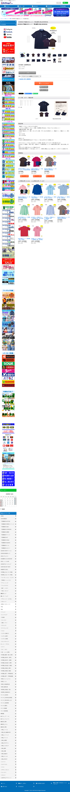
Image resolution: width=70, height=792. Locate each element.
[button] (63, 6)
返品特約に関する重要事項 (25, 79)
